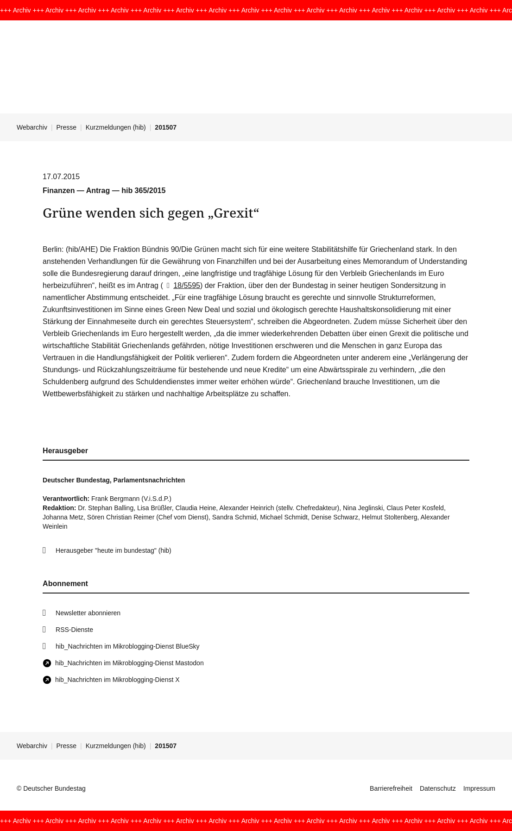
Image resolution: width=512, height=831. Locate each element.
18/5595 (181, 285)
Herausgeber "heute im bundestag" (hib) (113, 550)
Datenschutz (438, 788)
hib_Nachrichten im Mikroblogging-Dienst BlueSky (127, 646)
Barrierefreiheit (391, 788)
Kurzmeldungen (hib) (116, 127)
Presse (67, 127)
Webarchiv (32, 127)
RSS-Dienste (74, 629)
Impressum (479, 788)
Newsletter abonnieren (88, 613)
